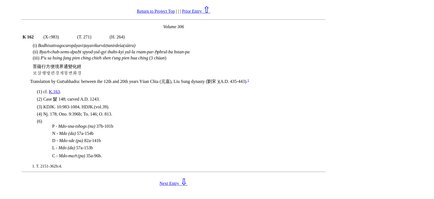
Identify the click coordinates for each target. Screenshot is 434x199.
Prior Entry (196, 11)
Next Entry (173, 183)
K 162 (27, 37)
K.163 (54, 91)
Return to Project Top (156, 11)
